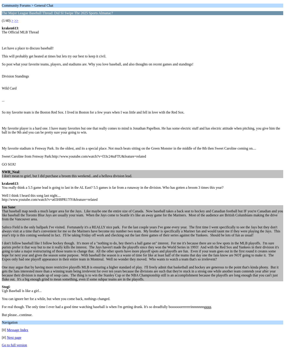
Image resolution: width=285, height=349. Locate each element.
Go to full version (14, 345)
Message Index (17, 330)
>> (16, 20)
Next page (14, 337)
